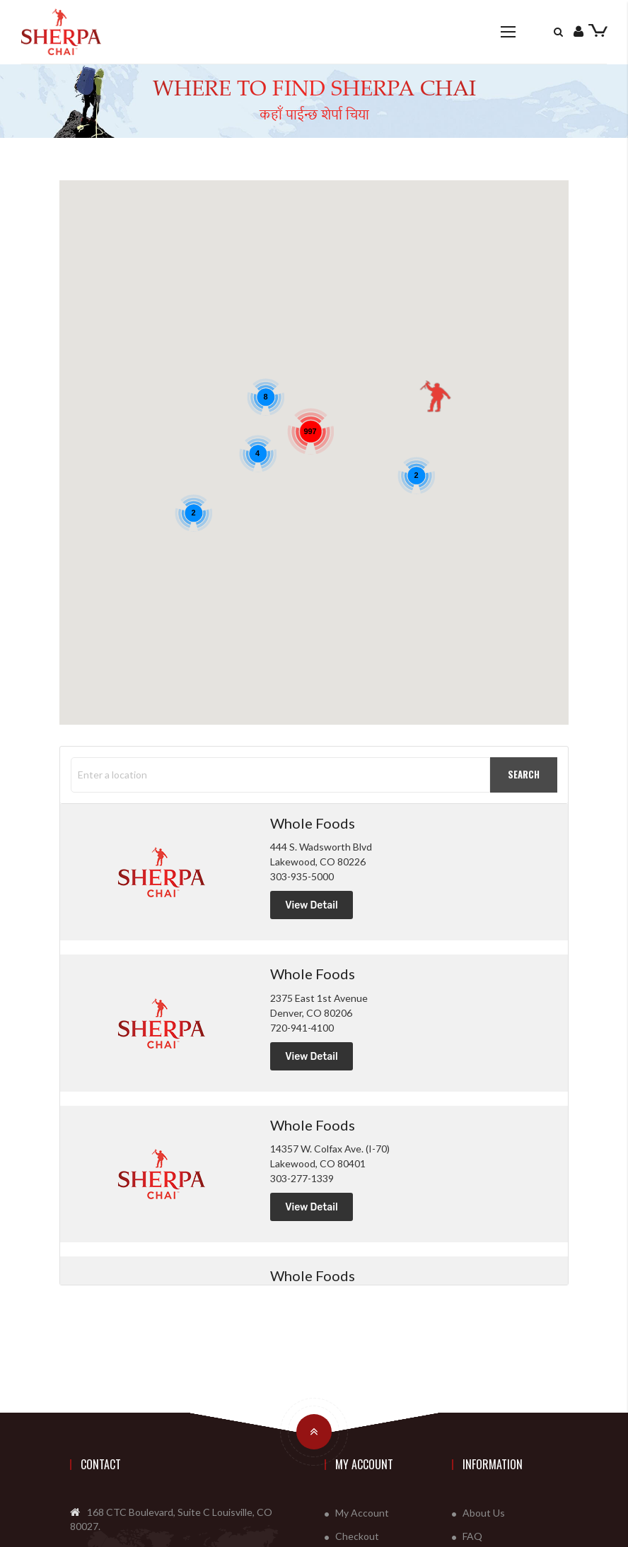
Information (493, 1464)
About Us (484, 1513)
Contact (101, 1464)
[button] (435, 397)
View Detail (311, 905)
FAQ (472, 1536)
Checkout (357, 1536)
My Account (364, 1464)
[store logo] (61, 31)
